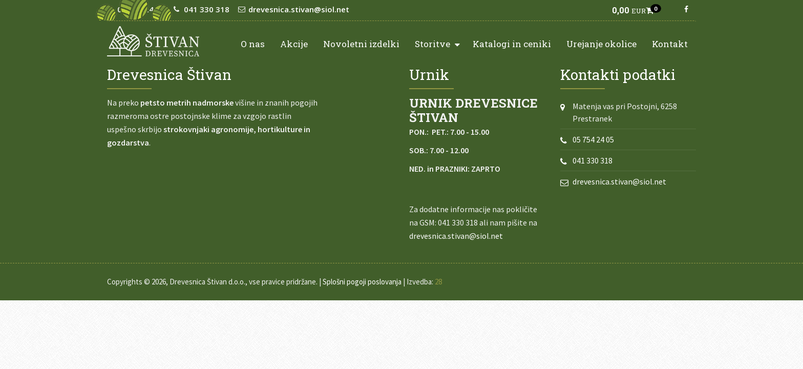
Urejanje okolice (601, 44)
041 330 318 (592, 160)
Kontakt (670, 44)
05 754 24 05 (593, 139)
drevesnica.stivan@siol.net (456, 236)
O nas (253, 44)
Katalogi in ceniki (512, 44)
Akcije (294, 44)
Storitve (437, 43)
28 (438, 281)
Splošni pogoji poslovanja (362, 281)
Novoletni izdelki (361, 44)
